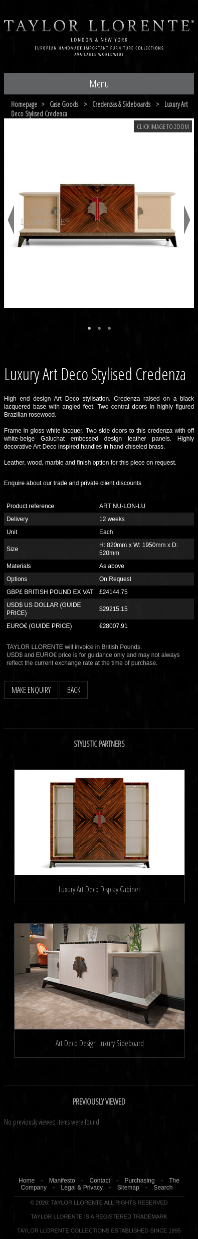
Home (27, 1180)
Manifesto (62, 1180)
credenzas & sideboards (121, 104)
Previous (11, 220)
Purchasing (140, 1180)
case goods (64, 104)
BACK (73, 689)
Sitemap (128, 1187)
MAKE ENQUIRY (31, 689)
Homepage (24, 104)
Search (162, 1187)
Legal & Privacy (82, 1187)
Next (187, 220)
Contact (99, 1180)
